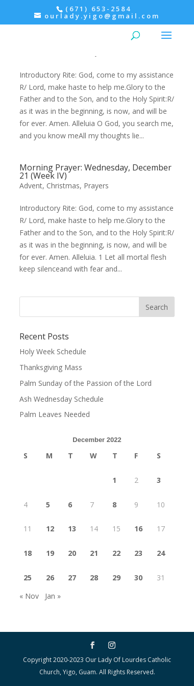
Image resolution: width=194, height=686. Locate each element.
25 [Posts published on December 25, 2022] (27, 577)
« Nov (29, 596)
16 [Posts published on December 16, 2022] (138, 528)
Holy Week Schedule (52, 351)
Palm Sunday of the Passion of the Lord (85, 383)
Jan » (53, 596)
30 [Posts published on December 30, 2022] (138, 577)
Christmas (63, 185)
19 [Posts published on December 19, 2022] (50, 553)
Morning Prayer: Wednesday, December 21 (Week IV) (95, 171)
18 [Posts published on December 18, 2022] (27, 553)
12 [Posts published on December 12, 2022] (50, 528)
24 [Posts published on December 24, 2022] (161, 553)
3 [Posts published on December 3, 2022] (159, 480)
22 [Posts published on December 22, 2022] (116, 553)
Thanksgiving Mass (50, 367)
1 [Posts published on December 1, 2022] (114, 480)
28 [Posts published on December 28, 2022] (94, 577)
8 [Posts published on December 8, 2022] (114, 504)
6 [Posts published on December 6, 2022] (70, 504)
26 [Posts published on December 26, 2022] (50, 577)
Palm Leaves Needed (54, 414)
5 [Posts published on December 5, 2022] (48, 504)
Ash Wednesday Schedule (61, 399)
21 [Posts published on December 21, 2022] (94, 553)
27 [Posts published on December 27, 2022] (72, 577)
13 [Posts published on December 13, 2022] (72, 528)
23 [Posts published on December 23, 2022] (138, 553)
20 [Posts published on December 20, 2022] (72, 553)
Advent (30, 185)
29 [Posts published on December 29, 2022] (116, 577)
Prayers (96, 185)
